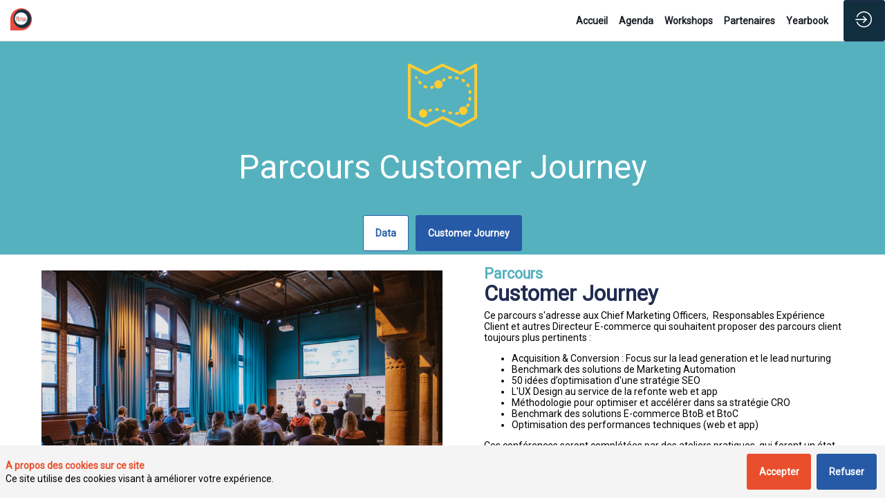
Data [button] (385, 233)
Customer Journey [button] (469, 233)
